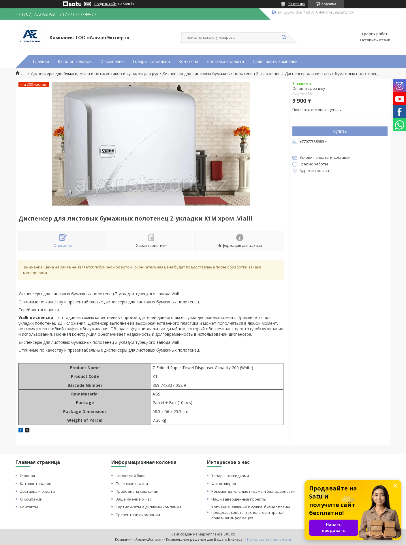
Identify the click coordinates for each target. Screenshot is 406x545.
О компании (112, 61)
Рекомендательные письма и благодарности (253, 491)
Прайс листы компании (275, 61)
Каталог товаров (75, 61)
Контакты (188, 61)
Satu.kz (229, 534)
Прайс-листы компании (137, 491)
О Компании (31, 499)
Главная (41, 61)
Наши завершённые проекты (238, 499)
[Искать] (284, 37)
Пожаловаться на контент (269, 539)
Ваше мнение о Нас (133, 499)
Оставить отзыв (375, 40)
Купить (340, 131)
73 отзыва (296, 3)
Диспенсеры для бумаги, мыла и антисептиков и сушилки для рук (94, 73)
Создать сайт (105, 4)
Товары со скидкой (151, 61)
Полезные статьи (132, 483)
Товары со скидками (230, 475)
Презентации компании (138, 514)
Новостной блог (130, 475)
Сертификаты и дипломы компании (148, 506)
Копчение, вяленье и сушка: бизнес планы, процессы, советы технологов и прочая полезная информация (251, 512)
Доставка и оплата (225, 61)
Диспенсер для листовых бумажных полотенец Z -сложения (221, 73)
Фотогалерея (223, 483)
